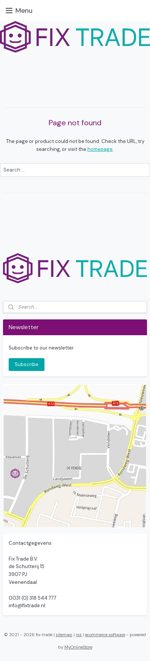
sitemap (64, 634)
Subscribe (26, 364)
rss (79, 634)
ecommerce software (105, 634)
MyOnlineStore (78, 647)
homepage (100, 149)
